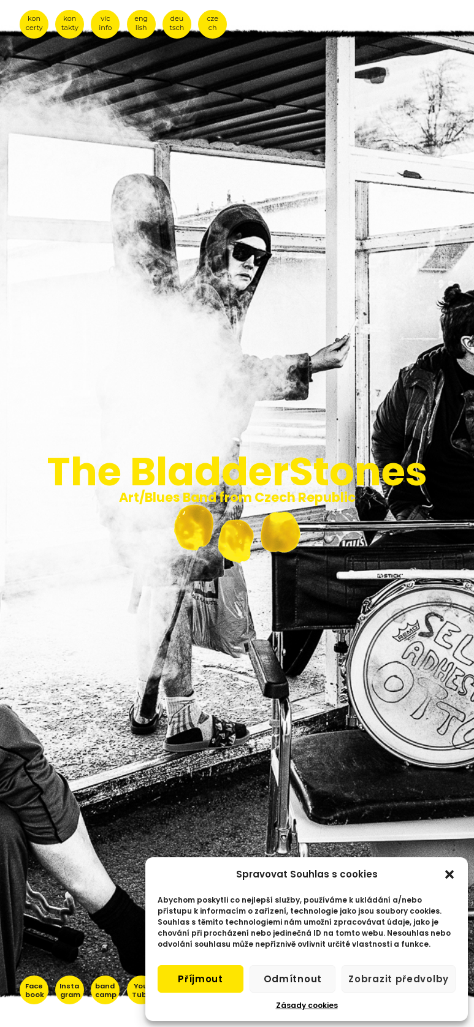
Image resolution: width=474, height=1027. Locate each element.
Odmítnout (293, 978)
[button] (449, 874)
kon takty (69, 23)
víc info (105, 23)
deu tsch (177, 23)
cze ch (212, 23)
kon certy (34, 23)
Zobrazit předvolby (398, 978)
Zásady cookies (307, 1005)
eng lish (141, 23)
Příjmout (200, 978)
